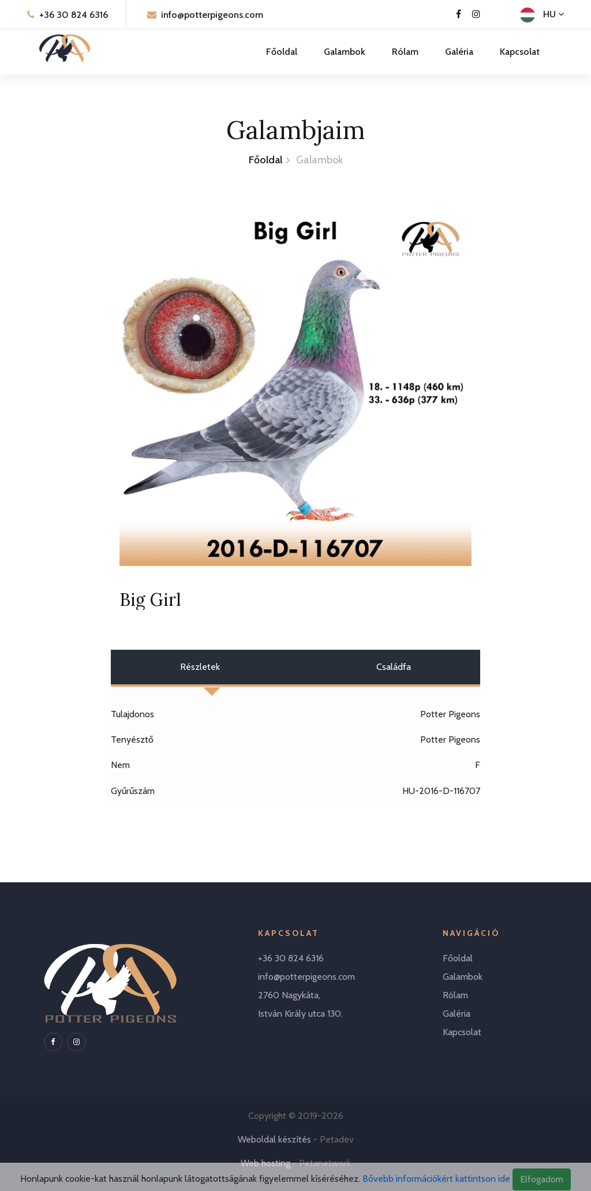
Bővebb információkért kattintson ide (436, 1184)
